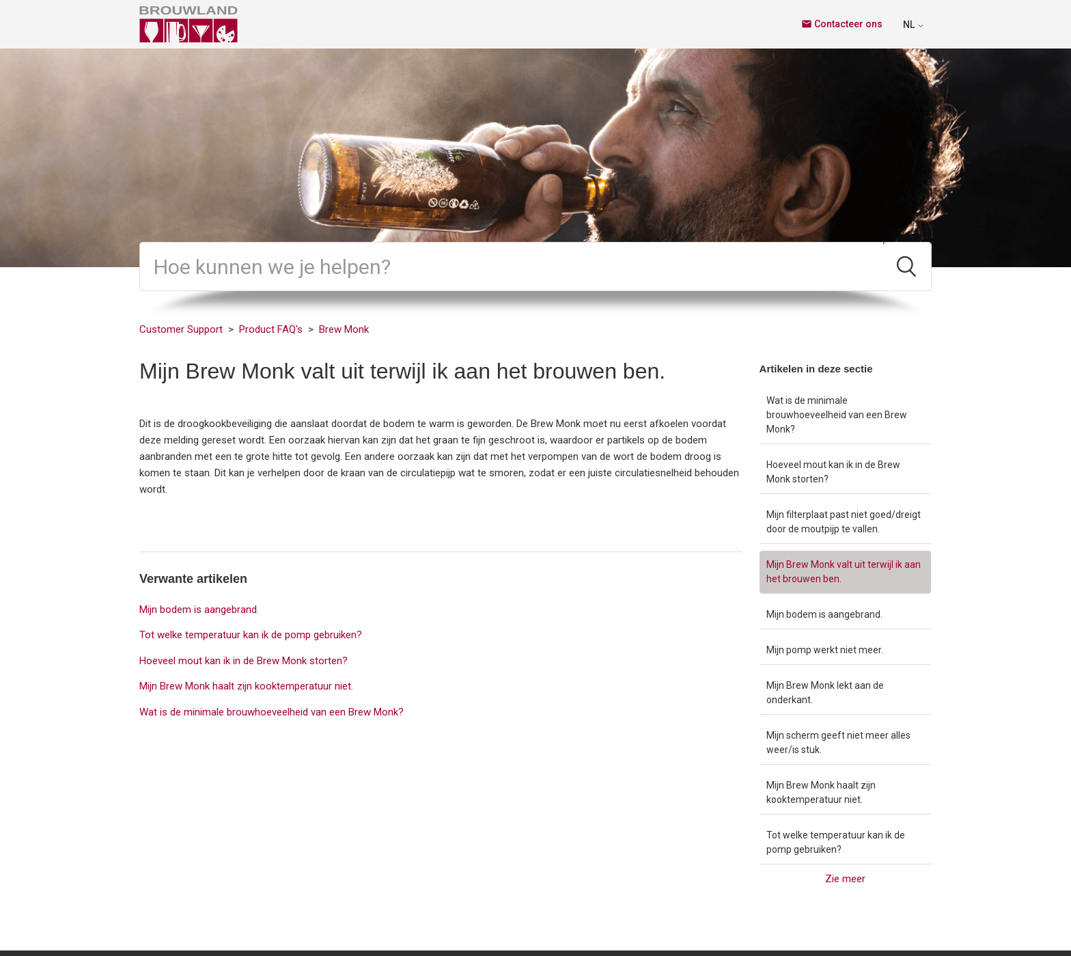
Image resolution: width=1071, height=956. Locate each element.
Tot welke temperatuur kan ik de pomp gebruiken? (835, 842)
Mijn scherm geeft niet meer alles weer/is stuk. (838, 742)
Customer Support (181, 329)
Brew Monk (344, 329)
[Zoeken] (511, 266)
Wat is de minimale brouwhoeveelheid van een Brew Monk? (836, 415)
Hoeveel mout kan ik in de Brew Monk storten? (833, 471)
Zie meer (845, 879)
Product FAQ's (271, 329)
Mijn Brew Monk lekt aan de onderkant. (825, 692)
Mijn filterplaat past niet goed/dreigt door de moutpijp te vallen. (843, 521)
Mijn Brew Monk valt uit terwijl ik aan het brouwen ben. (843, 571)
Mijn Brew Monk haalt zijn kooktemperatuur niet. (821, 792)
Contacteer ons (841, 23)
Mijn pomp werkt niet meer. (824, 649)
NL (914, 24)
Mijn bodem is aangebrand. (824, 614)
